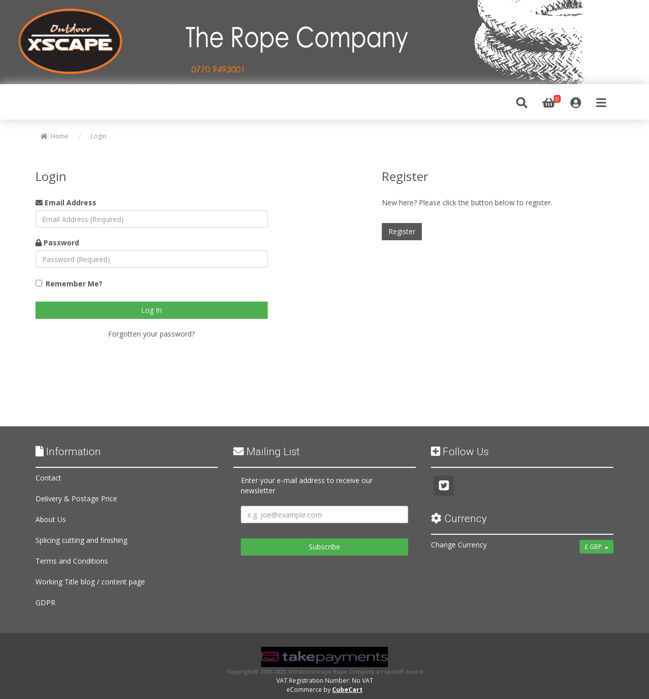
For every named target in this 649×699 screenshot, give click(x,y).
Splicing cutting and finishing (81, 540)
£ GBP (596, 546)
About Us (50, 519)
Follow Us (460, 452)
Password (57, 242)
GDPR (45, 602)
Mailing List (266, 452)
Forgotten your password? (151, 334)
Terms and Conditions (71, 561)
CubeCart (347, 689)
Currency (459, 518)
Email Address (65, 202)
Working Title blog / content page (90, 581)
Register (401, 231)
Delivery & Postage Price (76, 498)
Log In (151, 310)
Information (68, 452)
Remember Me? (74, 283)
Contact (48, 478)
